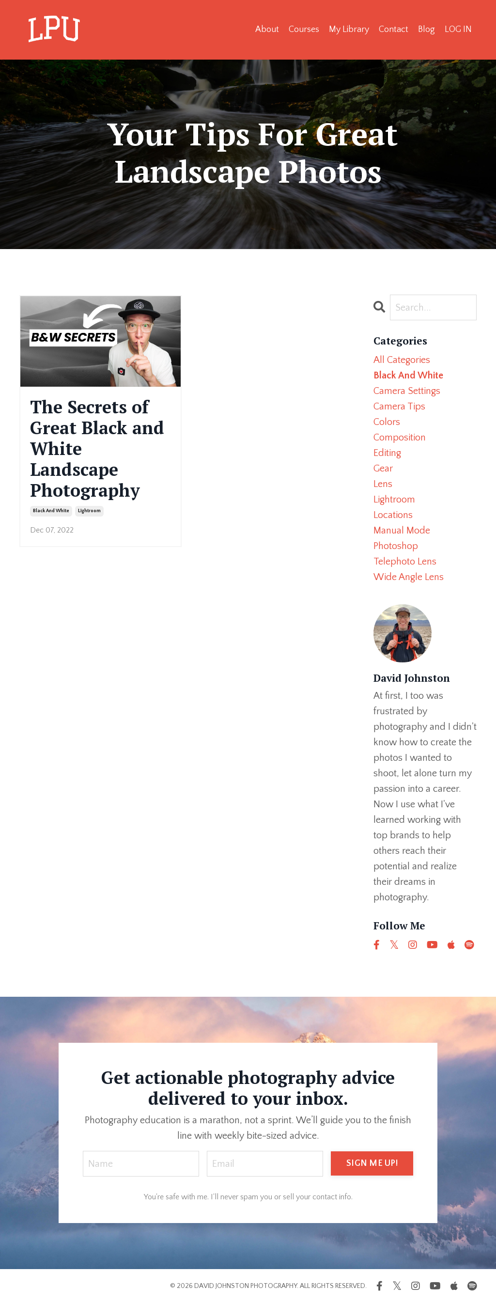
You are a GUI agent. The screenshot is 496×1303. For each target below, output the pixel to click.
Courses (304, 29)
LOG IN (458, 29)
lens (382, 484)
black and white (51, 511)
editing (387, 453)
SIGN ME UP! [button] (372, 1163)
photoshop (395, 546)
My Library (349, 29)
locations (393, 515)
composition (399, 437)
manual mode (401, 530)
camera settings (406, 391)
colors (386, 422)
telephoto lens (404, 561)
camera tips (399, 406)
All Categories (401, 360)
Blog (426, 29)
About (267, 29)
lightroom (89, 511)
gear (383, 468)
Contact (393, 29)
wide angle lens (408, 577)
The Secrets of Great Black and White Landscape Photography (97, 448)
